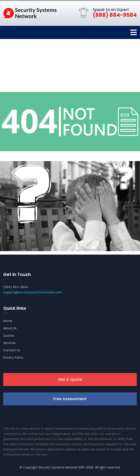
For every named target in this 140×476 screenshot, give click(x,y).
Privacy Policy (13, 357)
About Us (10, 328)
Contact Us (11, 350)
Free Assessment (70, 398)
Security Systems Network (58, 467)
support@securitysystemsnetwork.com (32, 292)
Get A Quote (70, 379)
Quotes (8, 335)
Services (9, 343)
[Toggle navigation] (133, 32)
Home (7, 321)
